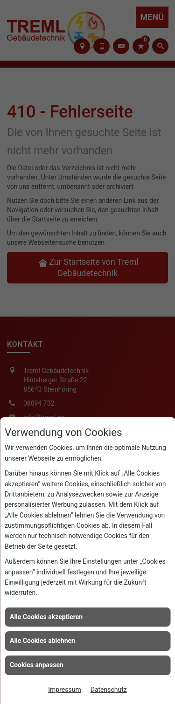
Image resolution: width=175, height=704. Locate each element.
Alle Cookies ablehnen (42, 640)
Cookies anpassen (36, 665)
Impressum (64, 689)
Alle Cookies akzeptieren (46, 617)
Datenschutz (109, 689)
